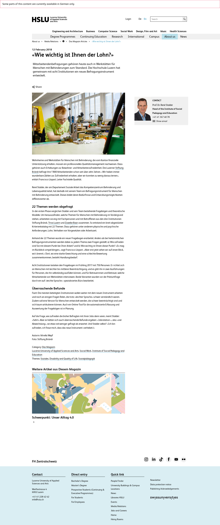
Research (117, 36)
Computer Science (107, 31)
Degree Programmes (62, 36)
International (136, 36)
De (140, 19)
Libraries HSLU (117, 497)
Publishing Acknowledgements (164, 488)
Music (163, 31)
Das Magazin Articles (78, 41)
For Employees (78, 502)
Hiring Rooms (117, 519)
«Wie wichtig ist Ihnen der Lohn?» (106, 41)
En (145, 19)
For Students (77, 497)
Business (90, 31)
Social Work (127, 31)
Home (113, 515)
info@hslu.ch (38, 499)
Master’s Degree (79, 485)
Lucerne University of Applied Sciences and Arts (55, 351)
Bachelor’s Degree (79, 481)
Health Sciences (178, 31)
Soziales (45, 358)
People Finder (117, 481)
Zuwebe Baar (71, 223)
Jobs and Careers (119, 510)
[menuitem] (63, 36)
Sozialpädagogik (86, 358)
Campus (154, 36)
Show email (161, 121)
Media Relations (51, 41)
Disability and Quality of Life (63, 358)
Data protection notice (160, 484)
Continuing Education (93, 36)
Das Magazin (48, 347)
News (183, 36)
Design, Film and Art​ (146, 31)
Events (114, 502)
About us (169, 36)
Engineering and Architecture (67, 31)
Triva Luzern (54, 223)
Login (128, 19)
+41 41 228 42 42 (40, 496)
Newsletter (155, 480)
